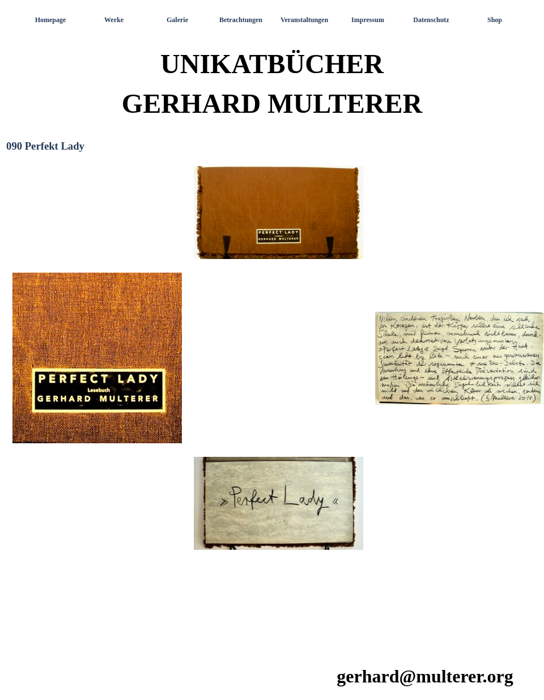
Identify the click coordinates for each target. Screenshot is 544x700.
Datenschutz (431, 20)
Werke (114, 20)
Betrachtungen (240, 20)
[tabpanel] (272, 404)
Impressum (367, 20)
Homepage (50, 20)
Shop (494, 20)
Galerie (177, 20)
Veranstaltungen (304, 20)
